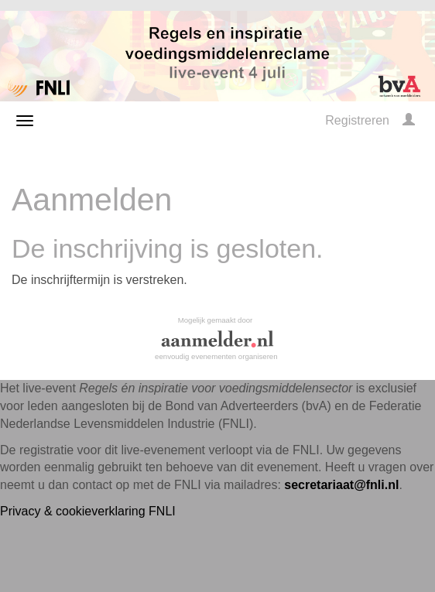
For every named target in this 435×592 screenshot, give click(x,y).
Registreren (357, 120)
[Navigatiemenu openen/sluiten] (25, 121)
